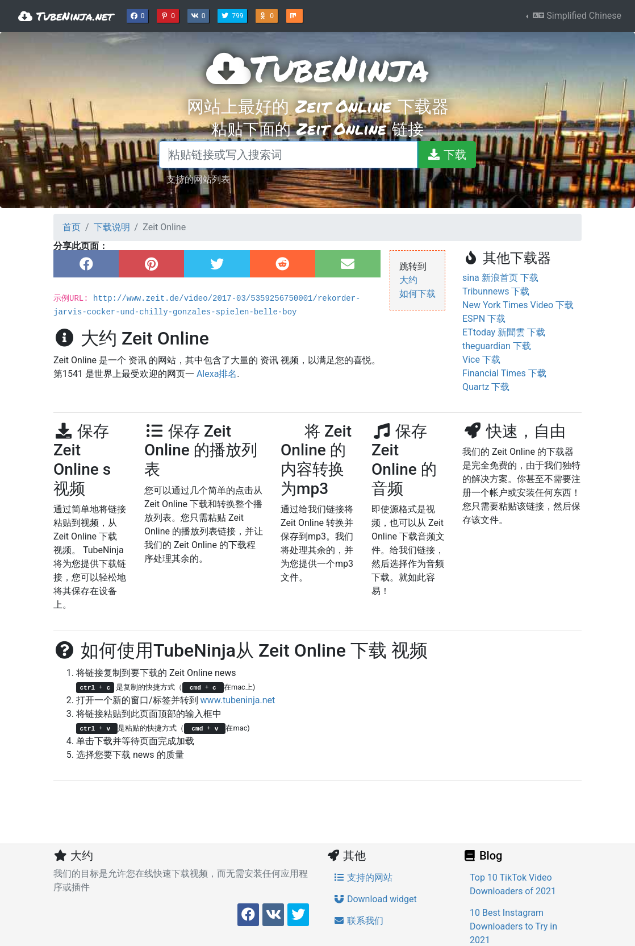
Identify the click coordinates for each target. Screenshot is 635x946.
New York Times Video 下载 (518, 305)
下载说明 (112, 227)
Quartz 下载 (485, 386)
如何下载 (417, 293)
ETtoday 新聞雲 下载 (503, 332)
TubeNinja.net (65, 16)
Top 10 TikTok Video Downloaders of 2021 (513, 884)
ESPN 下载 (484, 318)
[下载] (446, 154)
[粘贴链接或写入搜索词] (288, 154)
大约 (408, 280)
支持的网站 (362, 877)
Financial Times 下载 (504, 373)
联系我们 (358, 920)
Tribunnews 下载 (495, 291)
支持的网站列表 (198, 178)
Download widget (375, 899)
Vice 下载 (481, 359)
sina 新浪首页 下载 (500, 277)
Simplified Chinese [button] (575, 15)
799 (233, 15)
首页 (71, 227)
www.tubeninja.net (237, 700)
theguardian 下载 (496, 346)
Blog (482, 855)
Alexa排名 (217, 373)
